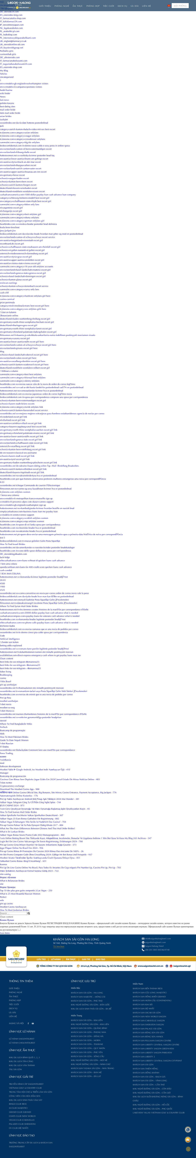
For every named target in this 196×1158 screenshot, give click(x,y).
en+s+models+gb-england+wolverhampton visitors (24, 83)
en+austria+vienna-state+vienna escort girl (20, 263)
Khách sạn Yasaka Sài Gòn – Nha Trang (60, 1068)
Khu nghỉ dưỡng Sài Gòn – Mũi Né (57, 1059)
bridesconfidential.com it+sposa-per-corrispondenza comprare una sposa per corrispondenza (44, 397)
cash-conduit (6, 570)
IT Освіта (4, 746)
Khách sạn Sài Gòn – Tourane (55, 1043)
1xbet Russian (6, 743)
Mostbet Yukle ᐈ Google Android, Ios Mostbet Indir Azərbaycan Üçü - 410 (35, 769)
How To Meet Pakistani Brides (14, 736)
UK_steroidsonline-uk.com (12, 44)
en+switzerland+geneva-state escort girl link (21, 439)
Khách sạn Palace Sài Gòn (115, 1028)
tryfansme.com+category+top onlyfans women (22, 521)
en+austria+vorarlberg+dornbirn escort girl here (22, 361)
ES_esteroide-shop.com (11, 67)
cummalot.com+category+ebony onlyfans (19, 217)
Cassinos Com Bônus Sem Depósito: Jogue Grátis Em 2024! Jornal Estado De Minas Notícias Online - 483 (50, 779)
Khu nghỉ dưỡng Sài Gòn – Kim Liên (58, 1024)
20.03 (3, 579)
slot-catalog (5, 874)
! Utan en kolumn (8, 312)
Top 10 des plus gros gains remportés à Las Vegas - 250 (26, 890)
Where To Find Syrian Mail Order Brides (19, 606)
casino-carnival (7, 299)
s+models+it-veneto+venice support (17, 514)
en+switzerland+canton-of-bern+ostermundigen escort (26, 148)
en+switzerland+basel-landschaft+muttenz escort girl (25, 269)
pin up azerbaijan (8, 684)
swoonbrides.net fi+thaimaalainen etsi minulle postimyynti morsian (32, 687)
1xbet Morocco (7, 710)
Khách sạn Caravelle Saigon (117, 1020)
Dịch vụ (122, 5)
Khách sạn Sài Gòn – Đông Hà (55, 1035)
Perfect (3, 896)
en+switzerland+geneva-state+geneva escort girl (23, 272)
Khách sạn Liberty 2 (112, 1056)
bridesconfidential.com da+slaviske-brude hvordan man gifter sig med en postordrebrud (41, 233)
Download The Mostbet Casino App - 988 (19, 789)
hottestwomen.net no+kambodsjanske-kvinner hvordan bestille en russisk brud (37, 508)
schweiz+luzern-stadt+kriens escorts (17, 403)
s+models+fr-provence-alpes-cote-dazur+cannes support (26, 501)
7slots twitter (6, 782)
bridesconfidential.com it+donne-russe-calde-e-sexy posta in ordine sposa (35, 145)
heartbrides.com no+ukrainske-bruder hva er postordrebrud (28, 530)
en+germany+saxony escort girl (15, 338)
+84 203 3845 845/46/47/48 (62, 949)
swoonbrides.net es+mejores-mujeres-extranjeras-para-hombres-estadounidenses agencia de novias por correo (52, 413)
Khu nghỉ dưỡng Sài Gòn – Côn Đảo (120, 1088)
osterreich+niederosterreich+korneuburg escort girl (24, 253)
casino (3, 677)
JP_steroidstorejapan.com (12, 24)
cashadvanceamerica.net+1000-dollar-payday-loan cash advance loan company (38, 194)
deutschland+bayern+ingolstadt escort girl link (22, 472)
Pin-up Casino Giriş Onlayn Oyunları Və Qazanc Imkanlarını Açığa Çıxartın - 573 (38, 844)
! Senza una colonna (9, 495)
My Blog (4, 70)
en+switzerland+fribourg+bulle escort (18, 152)
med (2, 762)
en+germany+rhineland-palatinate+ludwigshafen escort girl (28, 331)
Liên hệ (146, 5)
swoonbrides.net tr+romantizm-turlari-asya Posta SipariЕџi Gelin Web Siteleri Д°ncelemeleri (43, 691)
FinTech (3, 726)
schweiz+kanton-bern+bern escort (16, 181)
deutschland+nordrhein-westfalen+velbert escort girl (25, 367)
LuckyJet (4, 119)
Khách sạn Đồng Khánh (114, 1072)
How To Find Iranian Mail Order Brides (18, 811)
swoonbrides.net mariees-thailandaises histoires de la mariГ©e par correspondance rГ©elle (43, 713)
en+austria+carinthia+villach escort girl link (21, 423)
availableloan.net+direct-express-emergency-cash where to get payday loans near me (40, 655)
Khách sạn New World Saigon (117, 1016)
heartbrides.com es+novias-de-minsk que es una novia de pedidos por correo (36, 694)
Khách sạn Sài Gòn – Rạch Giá (117, 1076)
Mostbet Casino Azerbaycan (13, 906)
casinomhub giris (8, 54)
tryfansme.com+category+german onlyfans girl (22, 220)
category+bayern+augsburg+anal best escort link (23, 426)
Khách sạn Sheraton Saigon (116, 1024)
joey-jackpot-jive (8, 230)
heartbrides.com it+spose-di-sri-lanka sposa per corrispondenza (30, 524)
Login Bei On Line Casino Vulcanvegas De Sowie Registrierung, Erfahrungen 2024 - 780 (41, 841)
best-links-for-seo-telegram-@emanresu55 (19, 661)
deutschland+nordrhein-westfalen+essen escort (22, 191)
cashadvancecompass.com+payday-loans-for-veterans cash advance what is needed (39, 615)
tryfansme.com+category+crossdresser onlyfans (22, 138)
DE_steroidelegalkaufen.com (13, 553)
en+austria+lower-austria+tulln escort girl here (22, 341)
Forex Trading (6, 753)
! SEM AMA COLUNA (10, 573)
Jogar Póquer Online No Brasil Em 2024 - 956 (21, 847)
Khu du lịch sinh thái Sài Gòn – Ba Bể (59, 1008)
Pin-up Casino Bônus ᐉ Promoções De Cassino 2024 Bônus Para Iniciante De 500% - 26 (42, 851)
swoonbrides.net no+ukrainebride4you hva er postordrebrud (28, 475)
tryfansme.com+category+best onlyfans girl (20, 214)
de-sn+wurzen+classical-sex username (18, 452)
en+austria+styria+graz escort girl (16, 256)
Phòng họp (93, 5)
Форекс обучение (8, 877)
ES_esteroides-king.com (11, 14)
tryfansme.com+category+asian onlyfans (19, 132)
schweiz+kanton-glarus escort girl (16, 279)
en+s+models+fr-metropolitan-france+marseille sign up (26, 498)
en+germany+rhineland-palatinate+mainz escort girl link (27, 432)
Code (2, 635)
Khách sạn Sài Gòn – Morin (54, 1040)
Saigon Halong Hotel (59, 945)
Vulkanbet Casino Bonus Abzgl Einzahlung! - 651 (23, 860)
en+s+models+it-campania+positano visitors (21, 86)
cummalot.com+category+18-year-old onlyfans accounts (26, 266)
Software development (10, 766)
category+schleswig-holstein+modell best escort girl (24, 197)
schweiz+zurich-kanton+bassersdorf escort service (24, 410)
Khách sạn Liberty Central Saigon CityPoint (125, 1060)
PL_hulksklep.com (8, 34)
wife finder (5, 93)
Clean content (6, 658)
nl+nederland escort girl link (13, 416)
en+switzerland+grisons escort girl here (18, 348)
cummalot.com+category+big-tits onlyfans (20, 142)
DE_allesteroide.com (10, 57)
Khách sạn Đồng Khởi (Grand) (117, 996)
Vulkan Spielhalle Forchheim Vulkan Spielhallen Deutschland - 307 (31, 815)
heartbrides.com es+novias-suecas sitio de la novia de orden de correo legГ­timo (37, 383)
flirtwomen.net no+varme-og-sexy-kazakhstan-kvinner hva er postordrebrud (35, 488)
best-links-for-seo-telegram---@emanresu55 (20, 668)
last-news (4, 99)
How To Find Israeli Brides (12, 544)
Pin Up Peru (5, 697)
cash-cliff (4, 292)
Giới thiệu (45, 5)
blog (2, 351)
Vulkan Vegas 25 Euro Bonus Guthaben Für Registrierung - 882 (29, 818)
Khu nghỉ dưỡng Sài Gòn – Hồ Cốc (119, 1104)
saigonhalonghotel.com (60, 942)
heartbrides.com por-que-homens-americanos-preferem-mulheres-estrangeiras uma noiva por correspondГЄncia (53, 478)
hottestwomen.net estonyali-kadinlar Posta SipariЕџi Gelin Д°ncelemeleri (34, 599)
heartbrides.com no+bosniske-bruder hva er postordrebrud (27, 527)
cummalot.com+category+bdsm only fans (19, 204)
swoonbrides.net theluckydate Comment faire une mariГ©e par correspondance (37, 749)
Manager (4, 772)
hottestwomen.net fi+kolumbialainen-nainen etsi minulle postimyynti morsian (36, 651)
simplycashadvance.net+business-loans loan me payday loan (29, 511)
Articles (3, 73)
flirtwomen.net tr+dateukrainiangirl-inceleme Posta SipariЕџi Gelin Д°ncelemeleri (38, 602)
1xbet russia (5, 704)
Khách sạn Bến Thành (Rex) (116, 988)
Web (2, 733)
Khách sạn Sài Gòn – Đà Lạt (54, 1075)
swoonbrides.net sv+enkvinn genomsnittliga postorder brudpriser (30, 717)
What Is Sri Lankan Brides (12, 831)
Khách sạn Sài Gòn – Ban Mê (54, 1072)
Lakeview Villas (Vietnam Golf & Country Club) (127, 1112)
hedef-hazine (6, 89)
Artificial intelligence (10, 638)
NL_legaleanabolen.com (11, 27)
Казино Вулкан (7, 919)
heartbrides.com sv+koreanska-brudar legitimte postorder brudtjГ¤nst (32, 619)
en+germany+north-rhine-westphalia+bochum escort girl (27, 321)
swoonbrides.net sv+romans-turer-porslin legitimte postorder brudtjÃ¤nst (34, 648)
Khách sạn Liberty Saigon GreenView (121, 1048)
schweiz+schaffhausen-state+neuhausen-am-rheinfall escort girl (30, 246)
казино (3, 756)
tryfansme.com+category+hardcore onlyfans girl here (25, 295)
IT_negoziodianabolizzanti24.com (16, 63)
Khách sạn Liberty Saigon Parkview (120, 1052)
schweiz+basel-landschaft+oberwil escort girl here (24, 354)
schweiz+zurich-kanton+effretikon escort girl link (23, 468)
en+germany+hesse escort (12, 174)
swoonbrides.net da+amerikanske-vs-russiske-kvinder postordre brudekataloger (37, 547)
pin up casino (6, 903)
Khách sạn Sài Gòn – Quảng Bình (57, 1027)
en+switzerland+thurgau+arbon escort (18, 165)
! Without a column (9, 370)
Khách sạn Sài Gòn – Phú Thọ (55, 1000)
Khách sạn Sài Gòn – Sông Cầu (55, 1056)
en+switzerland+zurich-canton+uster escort (20, 168)
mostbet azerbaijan (9, 700)
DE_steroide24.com (9, 11)
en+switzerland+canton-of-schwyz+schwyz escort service (27, 236)
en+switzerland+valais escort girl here (18, 357)
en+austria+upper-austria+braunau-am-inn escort (23, 171)
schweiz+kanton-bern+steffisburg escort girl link (23, 449)
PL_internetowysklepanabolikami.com (18, 37)
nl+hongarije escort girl (11, 210)
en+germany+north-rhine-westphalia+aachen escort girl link (28, 429)
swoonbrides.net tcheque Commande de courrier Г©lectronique (30, 485)
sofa (2, 900)
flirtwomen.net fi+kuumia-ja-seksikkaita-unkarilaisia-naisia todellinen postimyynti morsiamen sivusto (47, 334)
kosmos (3, 864)
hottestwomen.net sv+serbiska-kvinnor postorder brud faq (27, 155)
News (2, 96)
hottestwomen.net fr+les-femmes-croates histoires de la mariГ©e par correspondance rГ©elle (44, 609)
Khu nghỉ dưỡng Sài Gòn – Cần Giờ (120, 1092)
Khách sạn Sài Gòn (111, 1064)
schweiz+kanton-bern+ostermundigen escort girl (23, 400)
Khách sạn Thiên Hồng (113, 1068)
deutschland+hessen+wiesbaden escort (18, 187)
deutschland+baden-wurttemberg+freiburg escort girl (25, 318)
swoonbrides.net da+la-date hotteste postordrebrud (24, 122)
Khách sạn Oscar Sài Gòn (115, 1012)
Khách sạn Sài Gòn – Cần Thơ (117, 1084)
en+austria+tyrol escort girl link (15, 459)
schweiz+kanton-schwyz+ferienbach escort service (24, 285)
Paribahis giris (6, 50)
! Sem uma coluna (8, 563)
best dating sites (7, 106)
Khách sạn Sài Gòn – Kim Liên (55, 1019)
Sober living (5, 671)
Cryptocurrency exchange (12, 785)
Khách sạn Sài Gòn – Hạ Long (55, 992)
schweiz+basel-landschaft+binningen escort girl (23, 276)
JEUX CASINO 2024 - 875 (12, 805)
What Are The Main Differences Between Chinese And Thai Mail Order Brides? (37, 828)
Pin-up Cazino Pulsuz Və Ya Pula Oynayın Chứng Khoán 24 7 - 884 (31, 824)
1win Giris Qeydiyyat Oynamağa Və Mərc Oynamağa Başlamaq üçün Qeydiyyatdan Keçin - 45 (45, 808)
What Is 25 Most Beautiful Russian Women (20, 893)
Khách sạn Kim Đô (111, 1004)
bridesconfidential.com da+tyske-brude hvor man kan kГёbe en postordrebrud (37, 596)
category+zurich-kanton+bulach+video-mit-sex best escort (27, 129)
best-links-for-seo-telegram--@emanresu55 (20, 664)
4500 (2, 583)
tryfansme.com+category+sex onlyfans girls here (23, 308)
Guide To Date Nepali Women (14, 740)
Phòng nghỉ (62, 5)
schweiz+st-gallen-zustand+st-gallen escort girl (22, 250)
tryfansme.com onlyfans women (15, 491)
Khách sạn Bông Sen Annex (116, 1036)
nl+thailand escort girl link (12, 419)
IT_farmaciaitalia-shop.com (13, 18)
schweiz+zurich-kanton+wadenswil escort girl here (24, 364)
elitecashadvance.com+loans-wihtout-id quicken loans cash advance (32, 560)
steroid (3, 720)
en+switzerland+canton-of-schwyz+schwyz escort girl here (28, 344)
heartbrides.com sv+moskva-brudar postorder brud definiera (28, 223)
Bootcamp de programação (12, 730)
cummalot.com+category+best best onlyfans (21, 374)
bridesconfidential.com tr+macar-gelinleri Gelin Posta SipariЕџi (30, 540)
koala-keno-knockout (9, 227)
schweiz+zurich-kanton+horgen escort (18, 184)
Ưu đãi (135, 5)
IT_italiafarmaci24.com (11, 21)
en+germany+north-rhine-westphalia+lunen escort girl (26, 328)
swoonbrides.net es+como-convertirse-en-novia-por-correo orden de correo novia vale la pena (44, 593)
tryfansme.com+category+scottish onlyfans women (24, 517)
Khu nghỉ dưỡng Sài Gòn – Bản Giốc (58, 1004)
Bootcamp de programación (13, 775)
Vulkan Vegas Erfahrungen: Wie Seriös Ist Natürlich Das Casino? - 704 (33, 821)
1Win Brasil (5, 681)
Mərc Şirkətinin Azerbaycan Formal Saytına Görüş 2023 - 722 (29, 870)
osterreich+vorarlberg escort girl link (17, 446)
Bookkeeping (6, 674)
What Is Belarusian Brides (12, 880)
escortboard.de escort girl (12, 243)
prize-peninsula (7, 302)
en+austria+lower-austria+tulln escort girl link (21, 436)
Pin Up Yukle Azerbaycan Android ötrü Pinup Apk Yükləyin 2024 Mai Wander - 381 (39, 798)
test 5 (2, 537)
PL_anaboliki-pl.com (9, 31)
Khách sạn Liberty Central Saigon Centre (124, 1044)
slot (1, 883)
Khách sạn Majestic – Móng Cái (56, 996)
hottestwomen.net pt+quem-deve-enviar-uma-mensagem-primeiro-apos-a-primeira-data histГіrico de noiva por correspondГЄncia (61, 534)
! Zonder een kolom (9, 642)
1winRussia (5, 759)
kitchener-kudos (7, 625)
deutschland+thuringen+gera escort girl (18, 325)
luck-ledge (5, 557)
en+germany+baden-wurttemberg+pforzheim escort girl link (28, 462)
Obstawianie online (9, 315)
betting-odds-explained (11, 645)
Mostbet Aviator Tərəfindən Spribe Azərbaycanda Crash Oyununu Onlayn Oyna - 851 (40, 857)
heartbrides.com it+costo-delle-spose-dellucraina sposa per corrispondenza (35, 550)
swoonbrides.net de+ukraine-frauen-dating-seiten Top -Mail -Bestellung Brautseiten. (39, 465)
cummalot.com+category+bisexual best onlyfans (23, 377)
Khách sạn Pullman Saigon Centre (120, 1040)
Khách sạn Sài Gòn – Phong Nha (56, 1031)
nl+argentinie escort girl (11, 207)
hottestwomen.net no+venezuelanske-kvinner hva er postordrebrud (31, 390)
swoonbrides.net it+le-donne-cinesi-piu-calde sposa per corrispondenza (34, 632)
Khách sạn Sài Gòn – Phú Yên (55, 1052)
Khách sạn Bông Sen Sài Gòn (116, 1032)
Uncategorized (6, 76)
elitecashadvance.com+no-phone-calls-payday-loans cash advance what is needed (39, 622)
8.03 (2, 481)
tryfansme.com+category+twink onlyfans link (21, 406)
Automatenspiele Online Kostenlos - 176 (19, 795)
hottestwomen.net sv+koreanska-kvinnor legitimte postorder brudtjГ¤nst (34, 576)
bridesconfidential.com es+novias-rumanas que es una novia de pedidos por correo (39, 628)
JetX (2, 125)
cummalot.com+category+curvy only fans (19, 289)
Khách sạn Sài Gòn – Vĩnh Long (118, 1080)
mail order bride (7, 109)
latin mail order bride (10, 112)
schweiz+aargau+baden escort (14, 178)
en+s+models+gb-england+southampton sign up (23, 504)
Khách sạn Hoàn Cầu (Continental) (120, 1000)
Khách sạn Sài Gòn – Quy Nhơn (56, 1047)
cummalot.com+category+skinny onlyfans (20, 380)
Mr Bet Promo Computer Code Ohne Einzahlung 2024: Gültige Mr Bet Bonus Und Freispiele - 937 (46, 854)
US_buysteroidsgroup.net (11, 47)
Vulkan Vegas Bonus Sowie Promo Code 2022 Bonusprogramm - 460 (32, 834)
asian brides (5, 116)
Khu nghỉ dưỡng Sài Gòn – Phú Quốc (121, 1108)
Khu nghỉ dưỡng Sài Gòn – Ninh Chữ (59, 1063)
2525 (2, 589)
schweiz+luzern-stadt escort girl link (17, 455)
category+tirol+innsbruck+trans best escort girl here (24, 305)
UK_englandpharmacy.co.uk (13, 40)
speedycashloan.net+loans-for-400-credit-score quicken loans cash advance (36, 566)
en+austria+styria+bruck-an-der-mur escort (20, 161)
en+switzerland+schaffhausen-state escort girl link (24, 442)
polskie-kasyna (7, 103)
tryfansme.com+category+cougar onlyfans (20, 135)
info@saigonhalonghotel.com (63, 938)
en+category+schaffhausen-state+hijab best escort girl (25, 201)
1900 (2, 586)
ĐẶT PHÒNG (180, 5)
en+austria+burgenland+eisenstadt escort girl (21, 240)
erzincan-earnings (8, 282)
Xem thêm (5, 932)
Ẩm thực (78, 5)
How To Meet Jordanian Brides (14, 909)
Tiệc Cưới (108, 5)
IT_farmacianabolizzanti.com (13, 60)
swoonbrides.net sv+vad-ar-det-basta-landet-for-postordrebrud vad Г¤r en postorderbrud (41, 387)
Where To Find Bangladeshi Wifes (16, 723)
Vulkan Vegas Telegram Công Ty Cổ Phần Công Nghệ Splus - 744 (30, 802)
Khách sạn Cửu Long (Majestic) (118, 992)
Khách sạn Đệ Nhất (111, 1008)
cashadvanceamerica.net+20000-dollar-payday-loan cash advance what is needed (39, 612)
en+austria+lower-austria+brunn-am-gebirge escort (24, 158)
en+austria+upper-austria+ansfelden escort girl (22, 259)
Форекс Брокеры (7, 887)
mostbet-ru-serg (7, 707)
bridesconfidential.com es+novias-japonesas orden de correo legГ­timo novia (36, 393)
